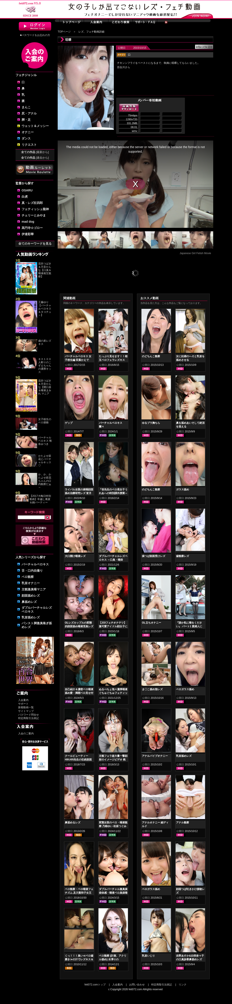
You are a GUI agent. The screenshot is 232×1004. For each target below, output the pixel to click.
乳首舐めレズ (31, 617)
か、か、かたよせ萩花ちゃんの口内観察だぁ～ (44, 481)
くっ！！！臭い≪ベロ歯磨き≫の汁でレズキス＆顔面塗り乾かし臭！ (79, 959)
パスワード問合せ (28, 714)
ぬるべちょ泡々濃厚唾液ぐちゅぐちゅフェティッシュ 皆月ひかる (113, 693)
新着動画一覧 (26, 707)
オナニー (28, 132)
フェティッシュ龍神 (35, 209)
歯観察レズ (182, 556)
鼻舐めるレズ (72, 822)
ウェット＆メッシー (35, 126)
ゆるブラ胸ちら (151, 422)
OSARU (27, 190)
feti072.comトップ (95, 984)
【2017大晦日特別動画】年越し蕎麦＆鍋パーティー (40, 499)
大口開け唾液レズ (75, 556)
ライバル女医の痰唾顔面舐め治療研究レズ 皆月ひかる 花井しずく (79, 493)
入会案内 (23, 700)
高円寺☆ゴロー (32, 228)
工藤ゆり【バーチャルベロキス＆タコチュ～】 (44, 309)
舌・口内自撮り (32, 570)
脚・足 (26, 119)
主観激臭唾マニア (34, 589)
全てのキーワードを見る (35, 243)
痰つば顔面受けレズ (153, 556)
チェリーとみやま (34, 215)
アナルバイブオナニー (155, 755)
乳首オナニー (31, 583)
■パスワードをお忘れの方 (35, 35)
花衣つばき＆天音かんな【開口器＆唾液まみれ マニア (44, 387)
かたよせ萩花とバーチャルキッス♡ (44, 460)
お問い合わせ (137, 984)
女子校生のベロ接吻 (44, 421)
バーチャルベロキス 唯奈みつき (45, 441)
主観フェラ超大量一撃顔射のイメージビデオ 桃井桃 (113, 759)
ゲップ (69, 422)
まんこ (26, 107)
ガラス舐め (182, 489)
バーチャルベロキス (35, 564)
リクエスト (29, 144)
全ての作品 (35, 152)
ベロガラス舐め (185, 689)
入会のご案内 (26, 733)
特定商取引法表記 (28, 718)
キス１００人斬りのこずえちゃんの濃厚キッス (44, 366)
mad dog (28, 221)
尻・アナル (29, 113)
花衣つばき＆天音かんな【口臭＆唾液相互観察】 (44, 270)
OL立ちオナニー (151, 622)
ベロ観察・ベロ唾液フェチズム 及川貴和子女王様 (79, 893)
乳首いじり (148, 955)
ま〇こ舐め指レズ (152, 689)
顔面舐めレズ (31, 595)
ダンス (26, 138)
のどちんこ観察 (151, 356)
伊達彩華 (28, 234)
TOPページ (64, 31)
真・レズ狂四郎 (32, 203)
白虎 (25, 196)
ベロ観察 (28, 577)
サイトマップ (26, 711)
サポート (23, 703)
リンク (182, 984)
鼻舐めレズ (29, 602)
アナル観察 (182, 822)
